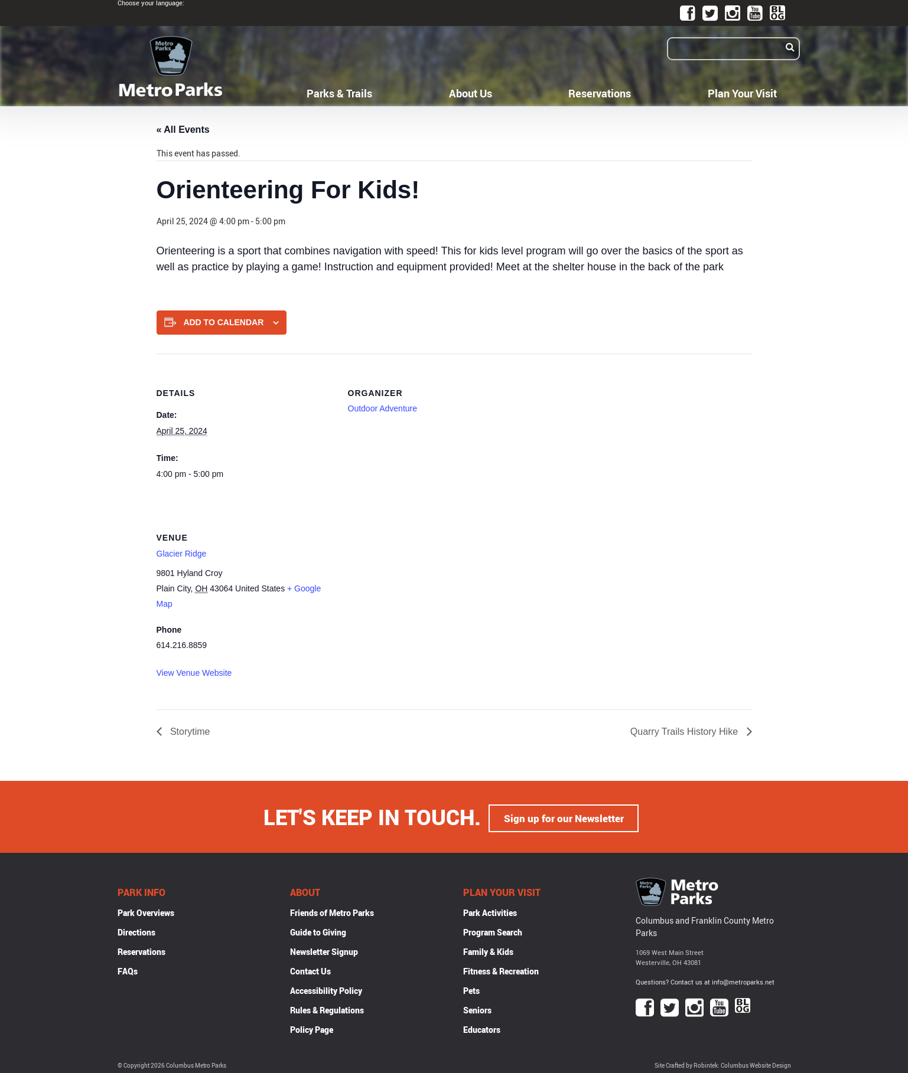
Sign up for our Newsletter (563, 816)
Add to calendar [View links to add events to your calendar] (223, 322)
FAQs (128, 968)
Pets (471, 988)
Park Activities (490, 910)
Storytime (189, 732)
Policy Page (311, 1027)
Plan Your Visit (742, 93)
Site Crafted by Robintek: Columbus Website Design (723, 1063)
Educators (481, 1027)
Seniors (477, 1007)
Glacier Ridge (182, 553)
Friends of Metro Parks (332, 910)
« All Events (183, 130)
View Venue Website (194, 673)
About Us (470, 93)
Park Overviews (146, 910)
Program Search (492, 929)
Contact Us (310, 968)
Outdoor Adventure (383, 408)
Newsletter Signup (324, 949)
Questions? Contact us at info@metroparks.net (705, 980)
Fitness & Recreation (501, 968)
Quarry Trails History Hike (685, 732)
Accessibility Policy (326, 988)
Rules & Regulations (327, 1007)
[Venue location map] (410, 579)
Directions (136, 929)
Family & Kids (488, 949)
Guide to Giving (318, 929)
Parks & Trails (339, 93)
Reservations (599, 93)
